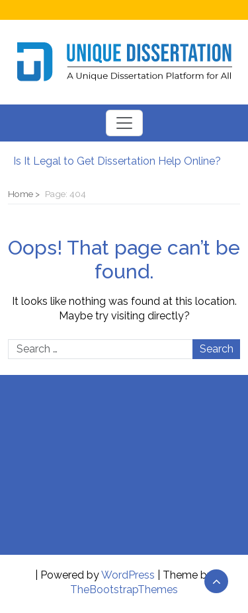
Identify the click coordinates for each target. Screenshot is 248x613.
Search (216, 349)
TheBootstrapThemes (124, 589)
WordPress (128, 575)
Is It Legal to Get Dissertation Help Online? (117, 161)
